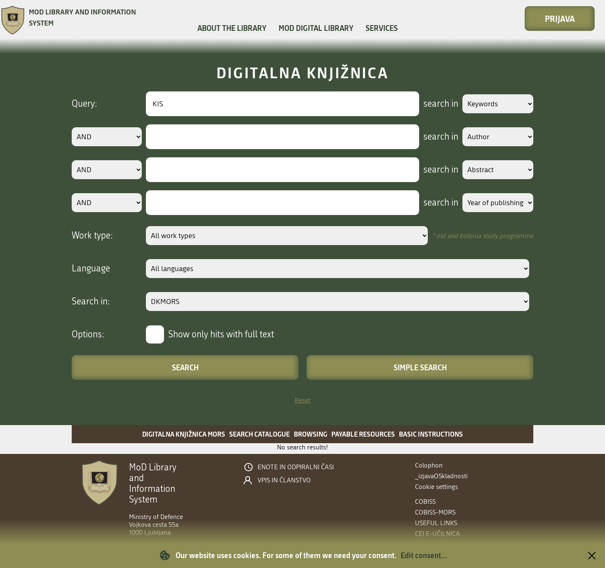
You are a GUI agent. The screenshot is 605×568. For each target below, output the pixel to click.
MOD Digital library (316, 28)
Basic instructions (431, 434)
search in (432, 103)
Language (91, 268)
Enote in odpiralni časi (296, 467)
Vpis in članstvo (284, 480)
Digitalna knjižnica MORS (183, 434)
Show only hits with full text (221, 334)
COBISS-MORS (435, 512)
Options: (88, 334)
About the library (231, 28)
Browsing (310, 434)
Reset (302, 400)
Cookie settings (436, 487)
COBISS (425, 501)
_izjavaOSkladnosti (441, 476)
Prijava (560, 18)
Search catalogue (259, 434)
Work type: (92, 235)
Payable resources (363, 434)
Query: (84, 103)
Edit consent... (424, 555)
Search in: (91, 301)
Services (382, 28)
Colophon (429, 465)
